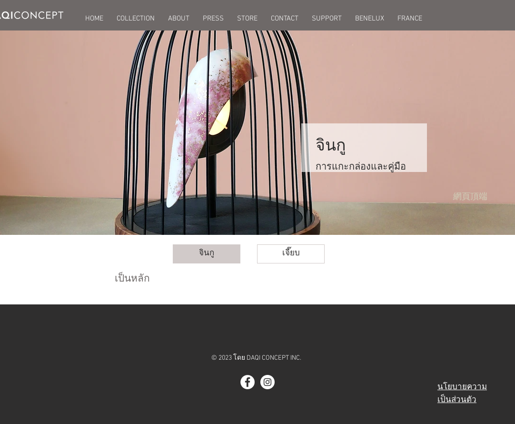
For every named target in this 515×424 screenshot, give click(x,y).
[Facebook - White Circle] (247, 382)
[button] (135, 18)
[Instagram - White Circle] (267, 382)
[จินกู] (206, 253)
